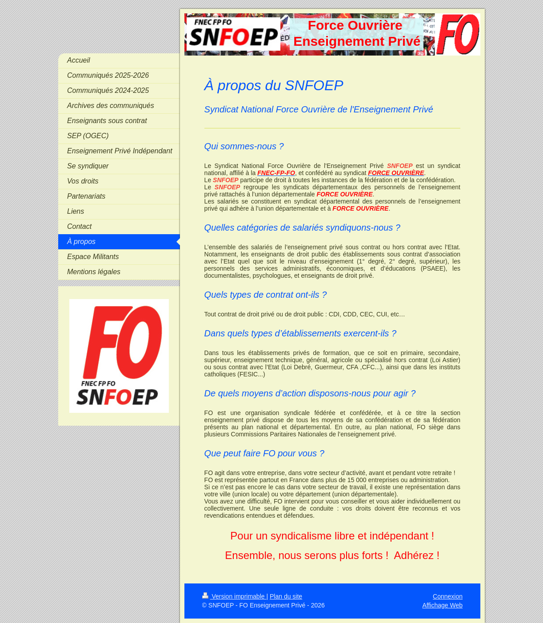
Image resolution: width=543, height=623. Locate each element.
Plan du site (286, 596)
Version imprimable (234, 596)
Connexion (448, 596)
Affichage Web (442, 605)
